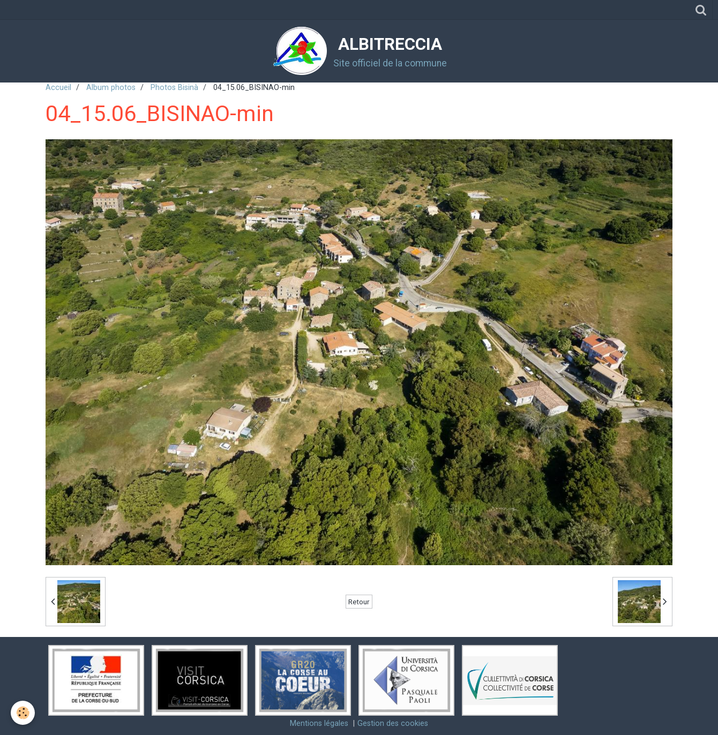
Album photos (111, 87)
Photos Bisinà (174, 87)
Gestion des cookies (392, 723)
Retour (359, 601)
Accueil (58, 87)
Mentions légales (319, 723)
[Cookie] (23, 713)
